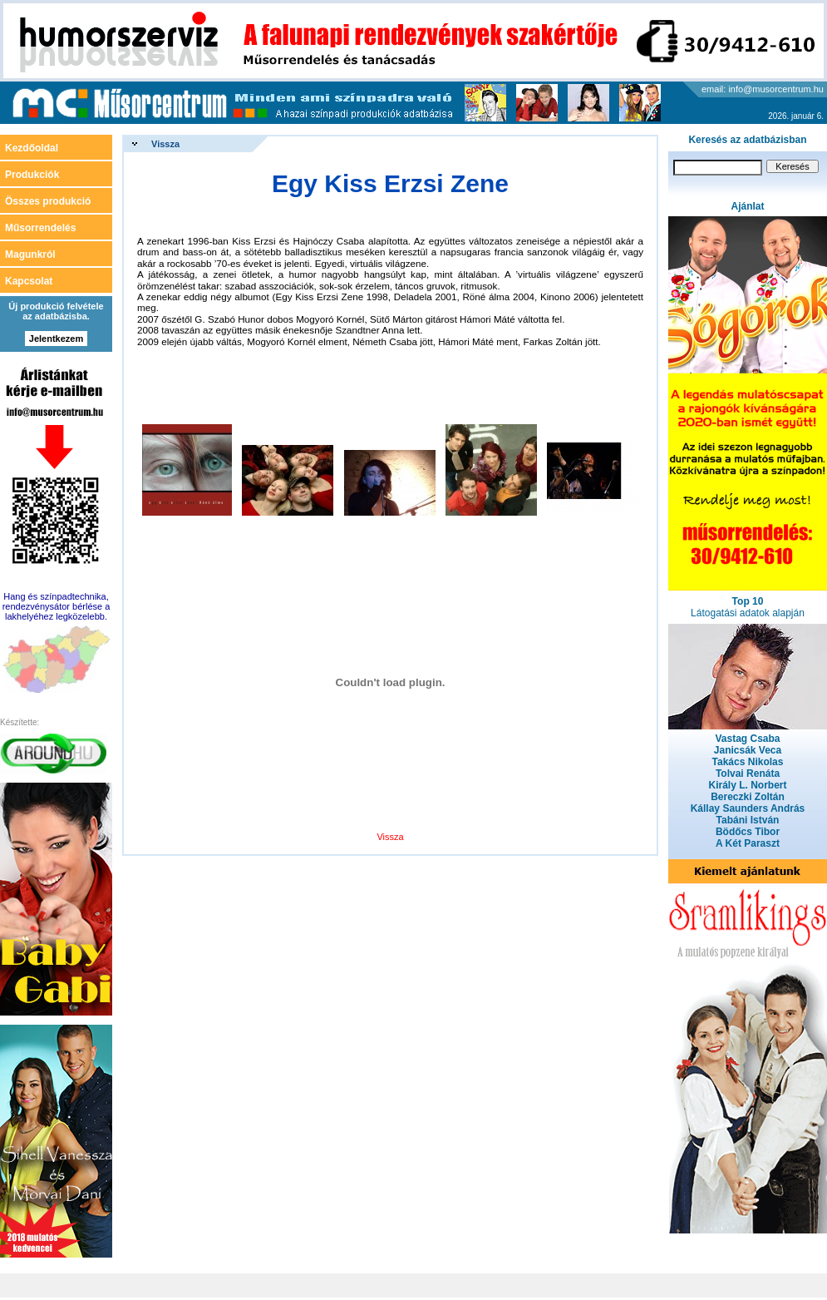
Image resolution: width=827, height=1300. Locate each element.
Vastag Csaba (747, 738)
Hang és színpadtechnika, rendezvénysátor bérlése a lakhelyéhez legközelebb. (56, 606)
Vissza (165, 144)
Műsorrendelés (40, 228)
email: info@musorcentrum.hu (762, 89)
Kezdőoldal (31, 148)
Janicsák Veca (747, 750)
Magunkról (30, 254)
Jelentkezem (56, 339)
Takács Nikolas (748, 762)
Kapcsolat (28, 281)
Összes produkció (48, 201)
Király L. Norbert (747, 785)
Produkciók (32, 174)
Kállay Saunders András (748, 808)
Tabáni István (748, 820)
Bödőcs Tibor (748, 832)
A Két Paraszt (748, 843)
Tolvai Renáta (748, 773)
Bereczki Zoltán (748, 797)
